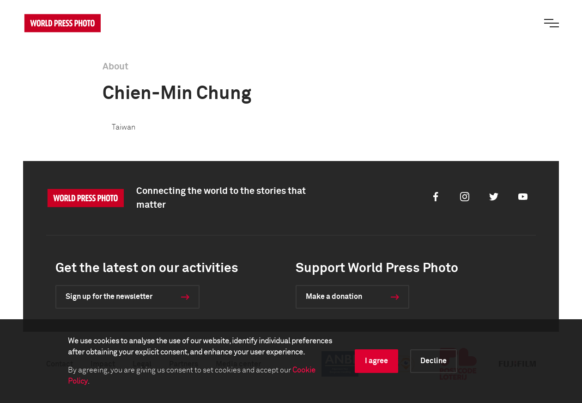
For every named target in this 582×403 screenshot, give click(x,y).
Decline (433, 361)
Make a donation (334, 296)
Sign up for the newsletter (109, 296)
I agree (376, 361)
